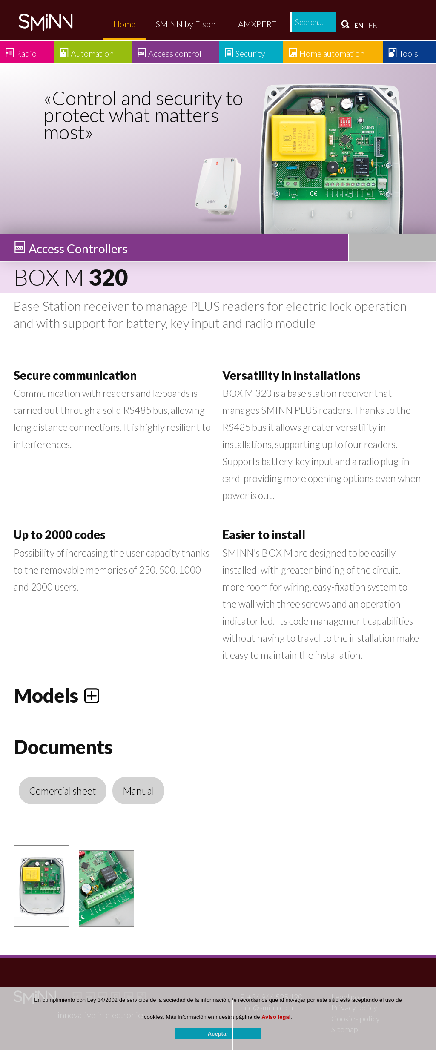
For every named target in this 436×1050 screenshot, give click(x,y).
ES (345, 25)
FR (372, 25)
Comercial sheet (62, 791)
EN (358, 25)
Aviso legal (275, 1020)
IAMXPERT (256, 24)
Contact (311, 24)
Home (124, 24)
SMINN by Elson (185, 24)
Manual (138, 791)
